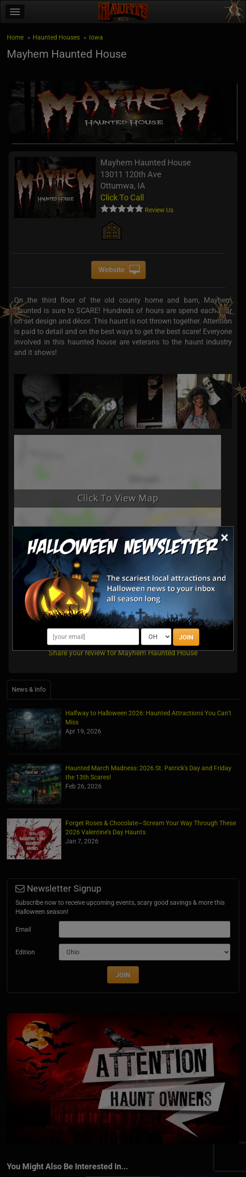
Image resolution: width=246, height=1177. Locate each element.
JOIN (186, 637)
